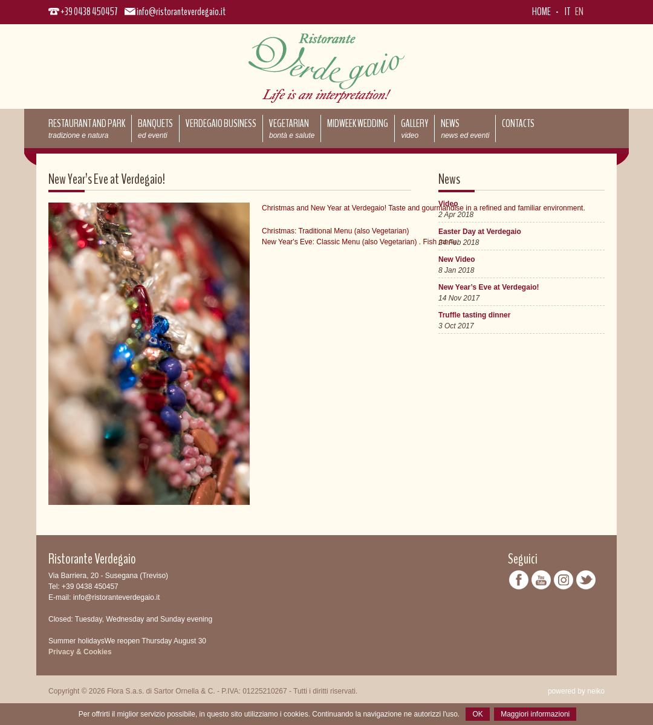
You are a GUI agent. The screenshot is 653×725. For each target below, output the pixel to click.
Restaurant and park (86, 128)
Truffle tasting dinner (474, 315)
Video (448, 204)
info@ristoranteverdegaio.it (181, 11)
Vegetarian (291, 128)
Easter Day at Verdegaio (479, 231)
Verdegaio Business (221, 123)
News (465, 128)
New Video (456, 259)
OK (477, 714)
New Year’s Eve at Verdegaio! (488, 287)
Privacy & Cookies (80, 652)
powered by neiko (576, 691)
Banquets (155, 128)
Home (541, 11)
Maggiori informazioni (535, 714)
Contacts (518, 123)
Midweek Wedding (357, 123)
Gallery (414, 128)
